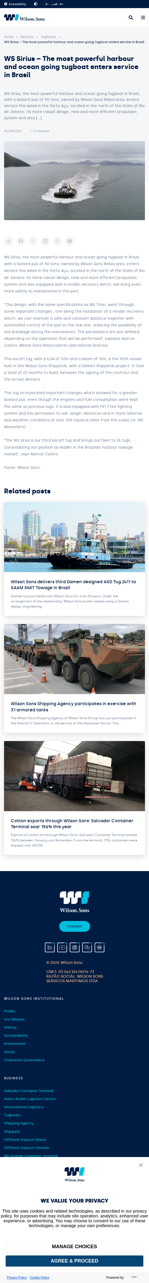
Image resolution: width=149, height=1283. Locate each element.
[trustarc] (133, 1277)
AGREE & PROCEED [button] (74, 1261)
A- (47, 4)
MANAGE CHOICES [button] (74, 1246)
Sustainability (16, 1035)
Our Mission (14, 1019)
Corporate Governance (24, 1060)
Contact (74, 926)
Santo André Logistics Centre (29, 1099)
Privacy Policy (17, 1277)
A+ (61, 4)
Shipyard (11, 1132)
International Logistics (23, 1107)
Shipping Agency (18, 1123)
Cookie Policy (39, 1277)
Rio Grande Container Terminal (31, 1156)
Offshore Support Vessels (26, 1148)
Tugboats (48, 37)
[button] (140, 1166)
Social (9, 1052)
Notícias (27, 37)
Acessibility (15, 4)
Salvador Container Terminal (29, 1091)
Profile (9, 1011)
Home (9, 37)
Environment (15, 1044)
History (10, 1027)
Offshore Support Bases (25, 1140)
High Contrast (35, 4)
